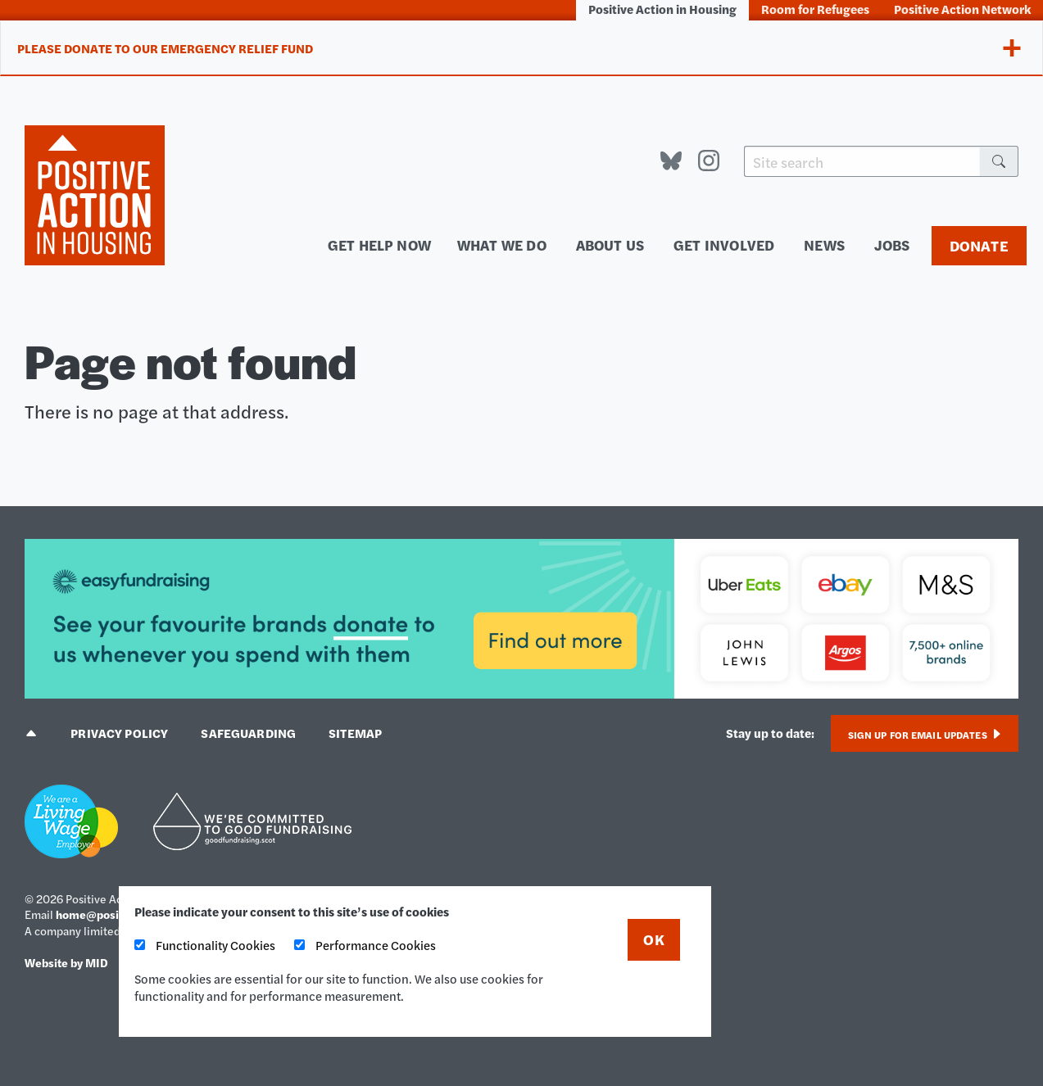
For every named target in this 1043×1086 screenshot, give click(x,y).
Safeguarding (248, 732)
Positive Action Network (962, 8)
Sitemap (355, 732)
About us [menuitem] (610, 244)
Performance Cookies (365, 944)
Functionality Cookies (204, 944)
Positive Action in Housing (662, 8)
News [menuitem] (824, 244)
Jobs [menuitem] (892, 244)
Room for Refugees (815, 8)
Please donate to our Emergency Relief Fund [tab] (165, 48)
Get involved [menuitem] (723, 244)
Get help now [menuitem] (379, 244)
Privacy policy (119, 732)
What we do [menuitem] (501, 244)
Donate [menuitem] (979, 245)
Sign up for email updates (924, 734)
